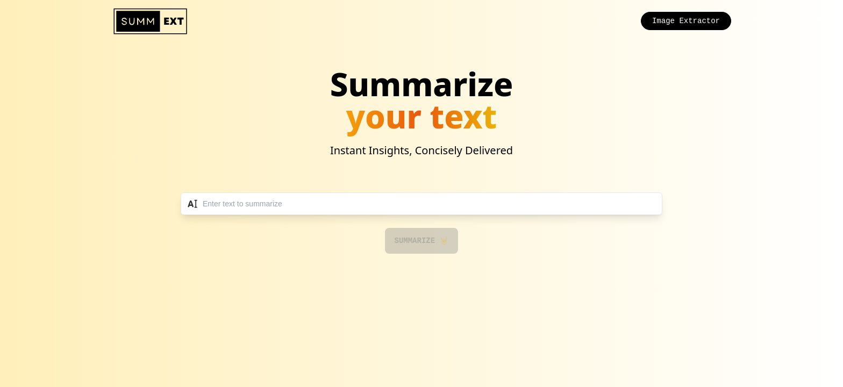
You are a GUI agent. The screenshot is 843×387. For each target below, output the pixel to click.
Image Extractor (686, 21)
